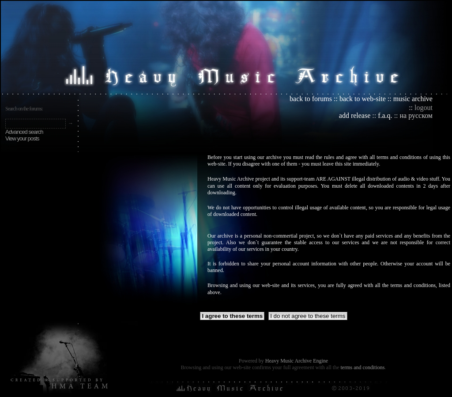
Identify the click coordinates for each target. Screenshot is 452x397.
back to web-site (362, 98)
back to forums (311, 98)
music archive (413, 98)
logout (423, 107)
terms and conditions (362, 367)
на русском (416, 115)
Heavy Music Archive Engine (296, 361)
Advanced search (24, 132)
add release (355, 115)
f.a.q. (385, 115)
